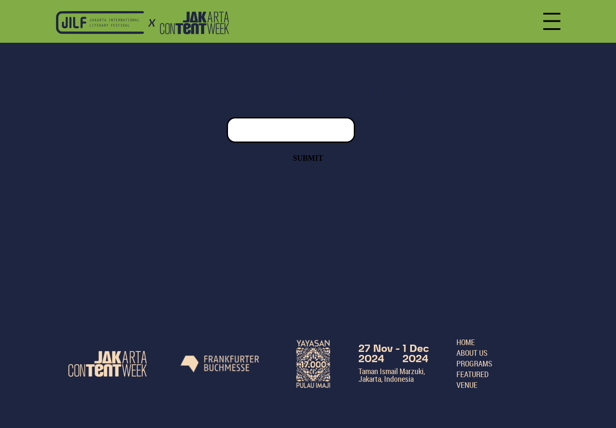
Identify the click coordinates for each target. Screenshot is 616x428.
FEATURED (472, 374)
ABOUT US (472, 353)
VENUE (466, 385)
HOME (465, 342)
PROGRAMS (474, 363)
